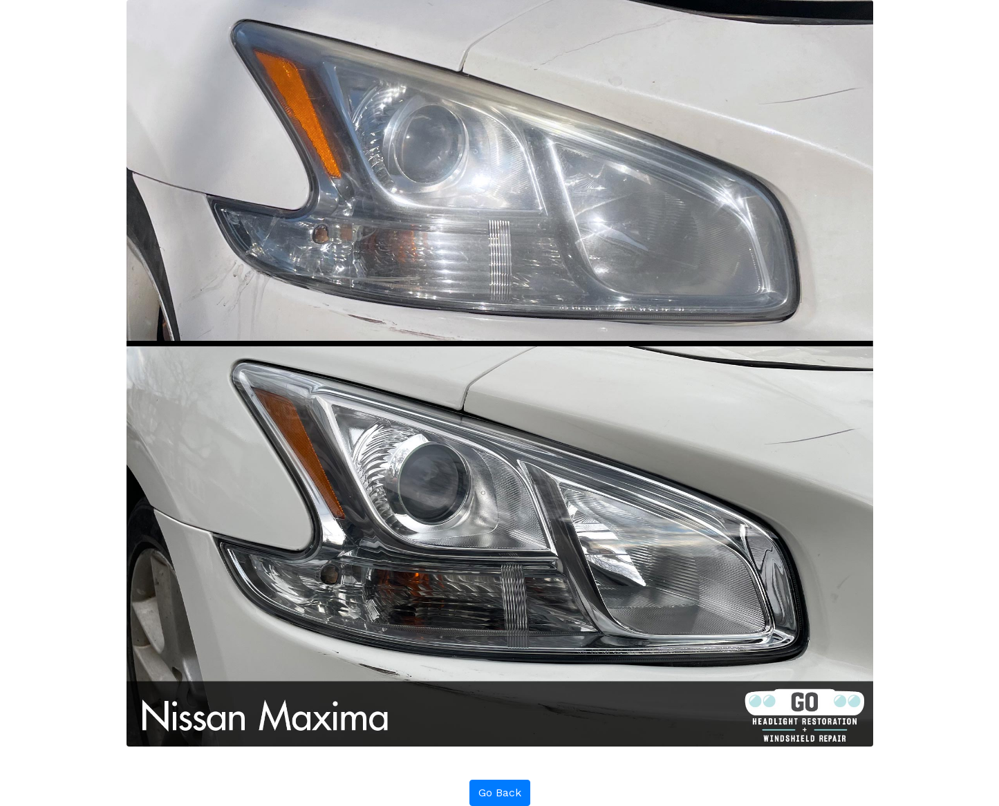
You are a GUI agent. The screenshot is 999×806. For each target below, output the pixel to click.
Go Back (499, 792)
